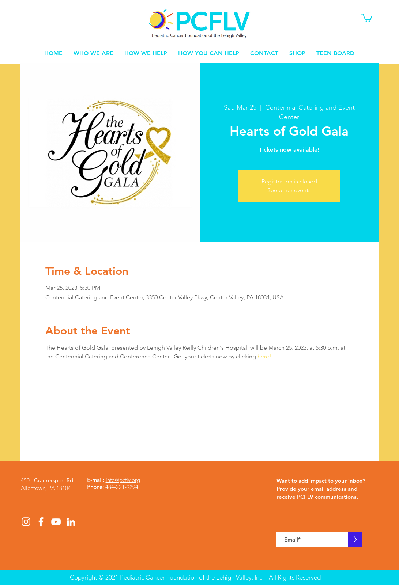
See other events (289, 190)
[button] (366, 17)
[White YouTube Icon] (56, 522)
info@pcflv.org (123, 479)
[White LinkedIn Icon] (71, 522)
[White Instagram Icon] (26, 522)
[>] (355, 539)
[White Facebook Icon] (41, 522)
